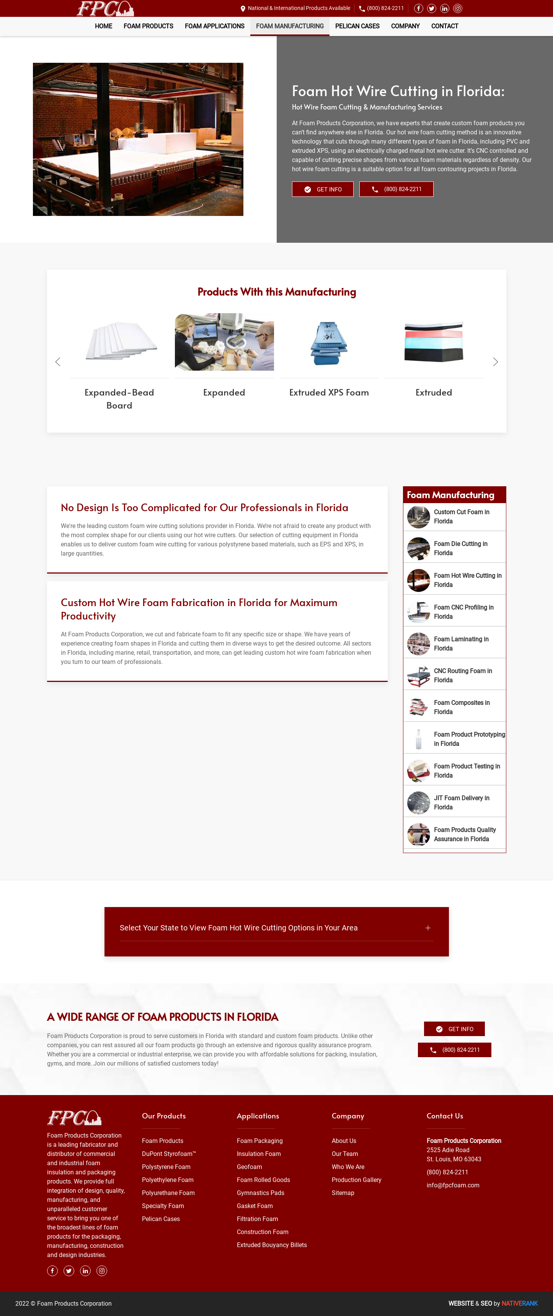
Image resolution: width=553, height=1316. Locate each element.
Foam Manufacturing (290, 26)
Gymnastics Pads (260, 1193)
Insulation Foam (259, 1153)
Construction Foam (263, 1232)
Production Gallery (357, 1180)
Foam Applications (215, 26)
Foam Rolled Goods (263, 1180)
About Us (344, 1140)
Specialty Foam (163, 1206)
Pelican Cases (357, 26)
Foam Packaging (260, 1140)
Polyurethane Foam (168, 1193)
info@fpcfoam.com (453, 1185)
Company (405, 26)
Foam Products (148, 26)
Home (103, 26)
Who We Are (348, 1167)
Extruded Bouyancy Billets (272, 1245)
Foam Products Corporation (464, 1140)
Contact (444, 26)
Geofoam (249, 1167)
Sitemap (343, 1193)
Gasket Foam (255, 1206)
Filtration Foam (257, 1219)
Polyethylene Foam (168, 1180)
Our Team (345, 1153)
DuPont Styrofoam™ (169, 1153)
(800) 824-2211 (385, 8)
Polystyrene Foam (166, 1167)
